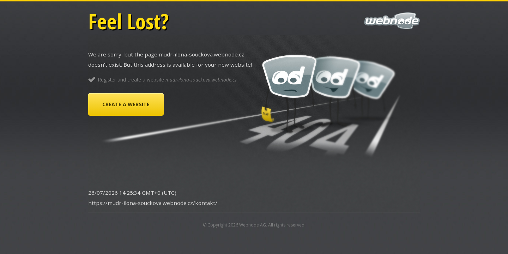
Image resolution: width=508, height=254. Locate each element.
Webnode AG (252, 225)
